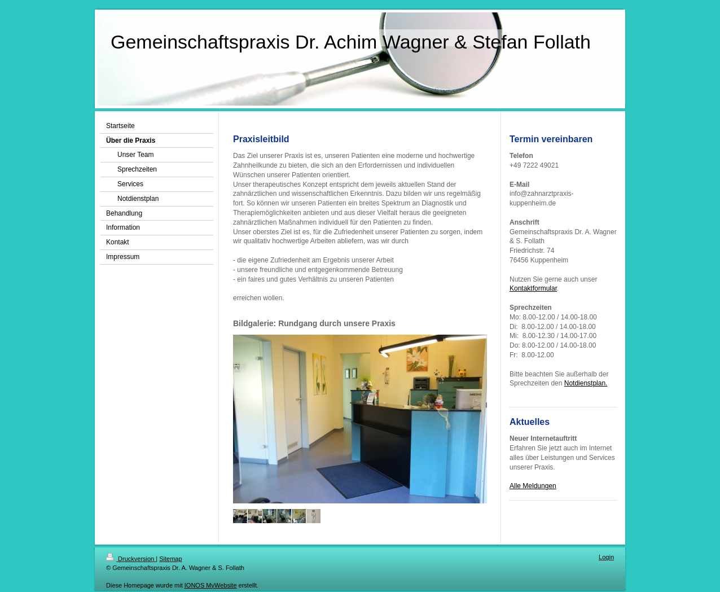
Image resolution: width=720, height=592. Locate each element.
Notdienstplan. (586, 383)
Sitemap (170, 558)
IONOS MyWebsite (211, 585)
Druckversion (131, 558)
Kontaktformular (533, 288)
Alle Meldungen (533, 486)
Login (606, 557)
